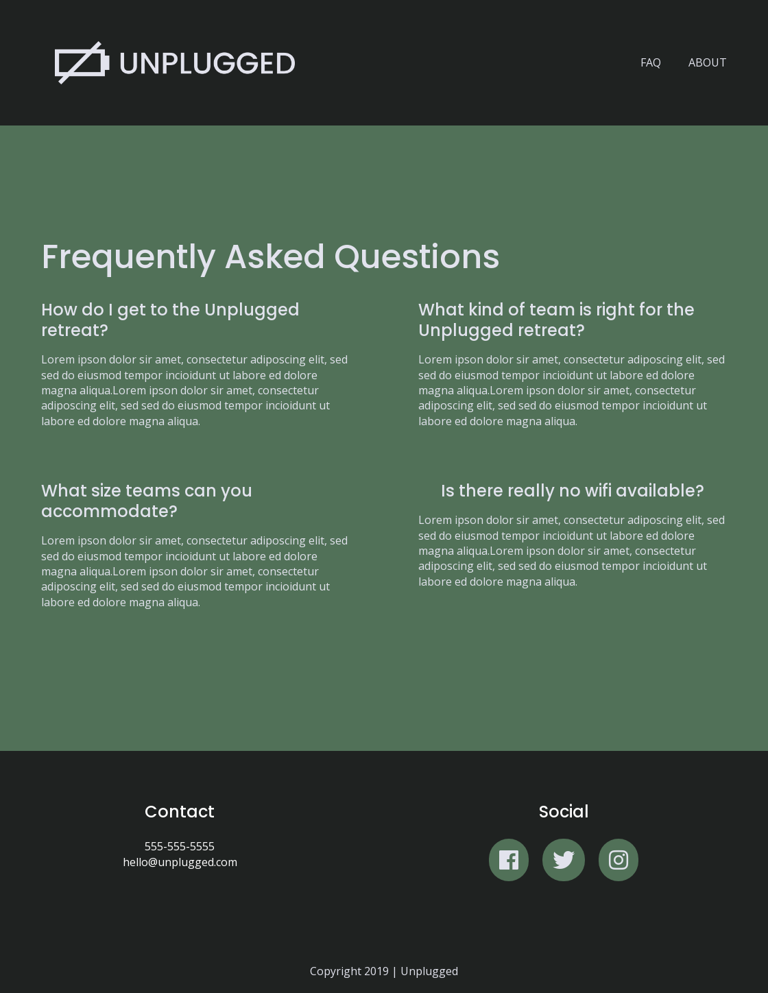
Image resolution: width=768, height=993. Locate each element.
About (707, 62)
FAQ (650, 62)
